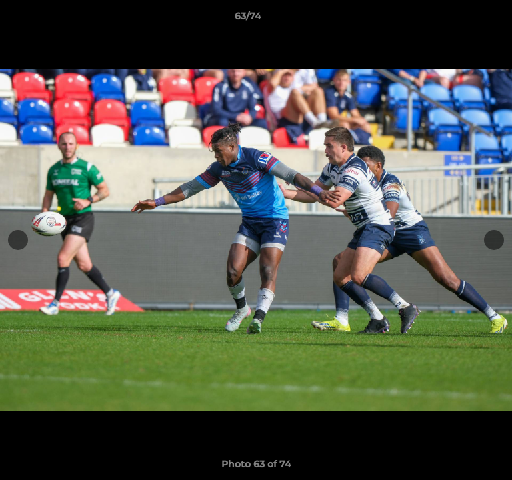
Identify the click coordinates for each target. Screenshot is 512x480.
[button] (464, 19)
